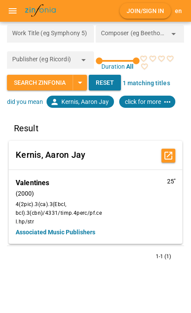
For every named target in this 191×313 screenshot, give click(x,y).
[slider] (118, 61)
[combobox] (133, 36)
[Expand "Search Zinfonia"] (80, 82)
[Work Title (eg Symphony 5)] (50, 34)
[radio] (143, 59)
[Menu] (12, 10)
